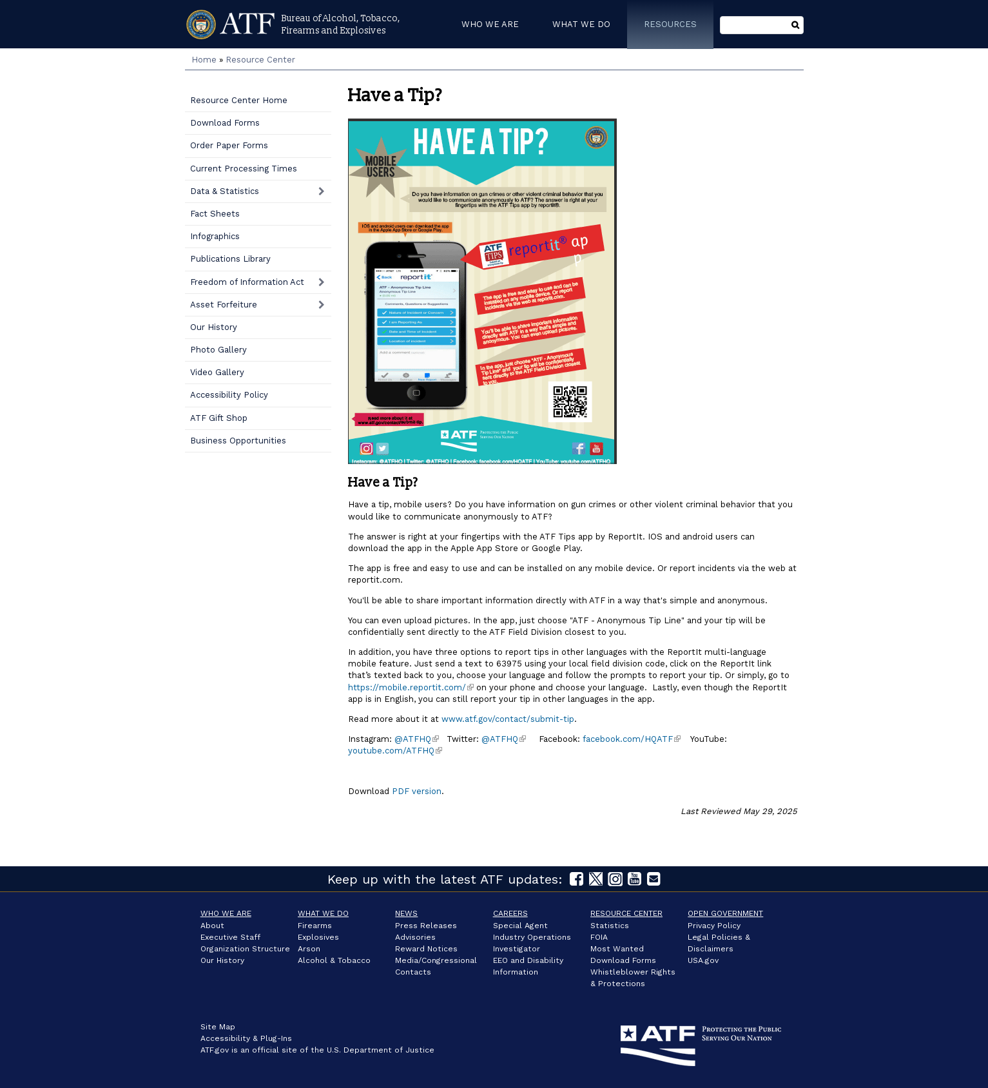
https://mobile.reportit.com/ (411, 687)
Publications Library (230, 259)
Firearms (315, 925)
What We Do (323, 913)
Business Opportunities (238, 440)
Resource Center (260, 59)
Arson (309, 948)
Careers (510, 913)
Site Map (217, 1026)
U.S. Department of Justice (380, 1049)
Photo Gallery (218, 350)
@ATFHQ (416, 739)
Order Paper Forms (229, 145)
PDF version (415, 791)
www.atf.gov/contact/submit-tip (507, 719)
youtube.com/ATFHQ (395, 750)
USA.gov (703, 960)
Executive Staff (230, 937)
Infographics (215, 236)
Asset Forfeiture (223, 304)
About (212, 925)
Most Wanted (617, 948)
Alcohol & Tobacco (334, 960)
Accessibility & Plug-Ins (246, 1038)
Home (204, 59)
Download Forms (225, 123)
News (406, 913)
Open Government (725, 913)
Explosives (318, 937)
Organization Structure (245, 948)
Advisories (415, 937)
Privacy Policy (714, 925)
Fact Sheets (215, 214)
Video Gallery (217, 372)
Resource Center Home (238, 100)
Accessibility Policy (229, 395)
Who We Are (225, 913)
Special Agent (520, 925)
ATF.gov (214, 1049)
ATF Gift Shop (218, 418)
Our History (213, 327)
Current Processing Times (243, 168)
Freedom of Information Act (247, 282)
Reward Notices (426, 948)
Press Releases (426, 925)
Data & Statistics (224, 191)
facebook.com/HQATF (632, 739)
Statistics (609, 925)
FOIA (599, 937)
